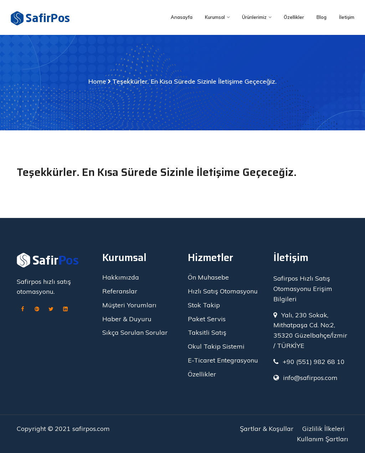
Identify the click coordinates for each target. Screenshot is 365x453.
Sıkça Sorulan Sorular (135, 332)
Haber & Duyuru (126, 319)
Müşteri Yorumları (129, 305)
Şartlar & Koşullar (266, 429)
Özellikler (294, 17)
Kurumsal (215, 17)
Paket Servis (207, 319)
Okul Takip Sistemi (216, 346)
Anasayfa (181, 17)
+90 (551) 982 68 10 (314, 362)
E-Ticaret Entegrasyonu (223, 360)
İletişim (346, 17)
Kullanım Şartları (322, 439)
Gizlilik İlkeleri (323, 429)
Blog (322, 17)
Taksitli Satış (207, 332)
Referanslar (119, 291)
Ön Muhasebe (208, 277)
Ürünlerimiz (254, 17)
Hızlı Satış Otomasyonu (223, 291)
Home (97, 81)
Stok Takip (204, 305)
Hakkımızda (120, 277)
